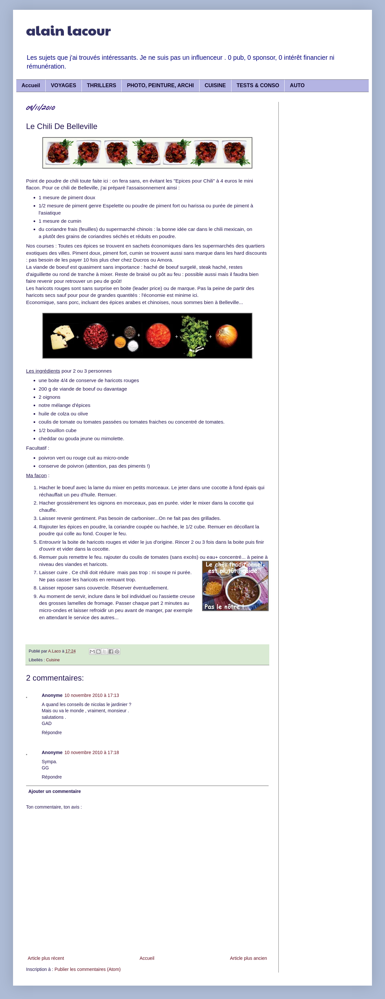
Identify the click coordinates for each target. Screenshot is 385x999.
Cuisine (53, 660)
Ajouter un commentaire (54, 791)
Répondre (52, 732)
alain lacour (68, 30)
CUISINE (215, 85)
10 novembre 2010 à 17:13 (92, 695)
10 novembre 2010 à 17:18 (92, 752)
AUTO (297, 85)
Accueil (31, 85)
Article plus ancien (248, 958)
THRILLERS (101, 85)
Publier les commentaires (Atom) (87, 969)
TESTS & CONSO (258, 85)
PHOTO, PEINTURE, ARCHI (160, 85)
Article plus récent (46, 958)
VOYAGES (63, 85)
